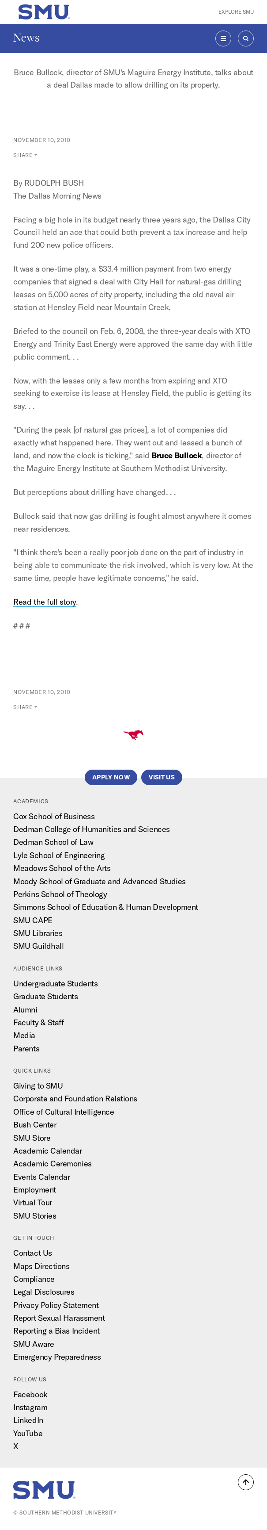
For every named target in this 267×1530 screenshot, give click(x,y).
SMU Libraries (37, 933)
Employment (34, 1190)
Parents (26, 1048)
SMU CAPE (32, 920)
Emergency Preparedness (57, 1357)
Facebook (30, 1394)
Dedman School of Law (53, 842)
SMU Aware (33, 1344)
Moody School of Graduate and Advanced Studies (99, 881)
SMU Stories (34, 1216)
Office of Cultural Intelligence (63, 1112)
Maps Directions (41, 1266)
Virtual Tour (32, 1202)
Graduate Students (45, 996)
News (26, 38)
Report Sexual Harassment (59, 1318)
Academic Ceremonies (52, 1163)
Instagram (30, 1407)
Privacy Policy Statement (55, 1305)
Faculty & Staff (38, 1022)
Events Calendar (41, 1177)
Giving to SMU (38, 1086)
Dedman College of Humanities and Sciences (91, 829)
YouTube (27, 1433)
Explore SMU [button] (236, 11)
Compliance (33, 1279)
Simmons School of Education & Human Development (105, 907)
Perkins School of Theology (60, 894)
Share (23, 154)
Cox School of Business (53, 816)
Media (24, 1035)
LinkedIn (28, 1420)
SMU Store (31, 1138)
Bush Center (34, 1125)
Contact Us (32, 1253)
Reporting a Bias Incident (56, 1331)
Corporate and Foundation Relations (75, 1098)
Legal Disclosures (43, 1292)
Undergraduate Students (55, 983)
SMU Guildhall (38, 946)
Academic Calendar (47, 1151)
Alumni (25, 1010)
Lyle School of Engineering (59, 855)
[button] (246, 1482)
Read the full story (44, 602)
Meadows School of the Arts (61, 868)
